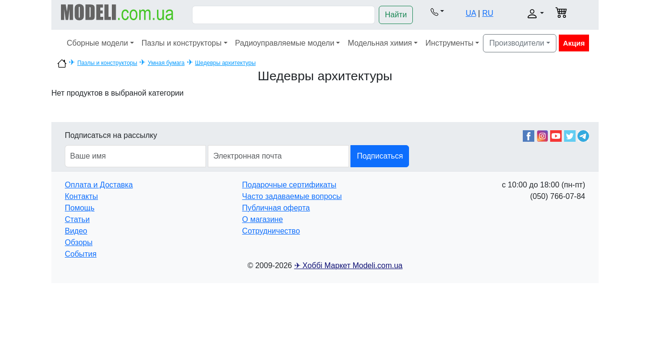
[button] (437, 11)
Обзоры (79, 242)
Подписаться (380, 156)
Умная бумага (166, 63)
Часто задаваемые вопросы (292, 196)
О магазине (262, 219)
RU (487, 13)
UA (471, 13)
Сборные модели (97, 43)
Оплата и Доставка (99, 185)
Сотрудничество (271, 231)
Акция (574, 43)
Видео (76, 231)
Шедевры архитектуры (225, 63)
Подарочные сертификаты (289, 185)
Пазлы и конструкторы (182, 43)
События (80, 254)
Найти (396, 15)
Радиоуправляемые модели (285, 43)
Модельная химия (380, 43)
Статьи (77, 219)
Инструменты (449, 43)
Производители (516, 43)
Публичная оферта (276, 208)
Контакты (81, 196)
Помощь (80, 208)
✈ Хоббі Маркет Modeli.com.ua (348, 265)
